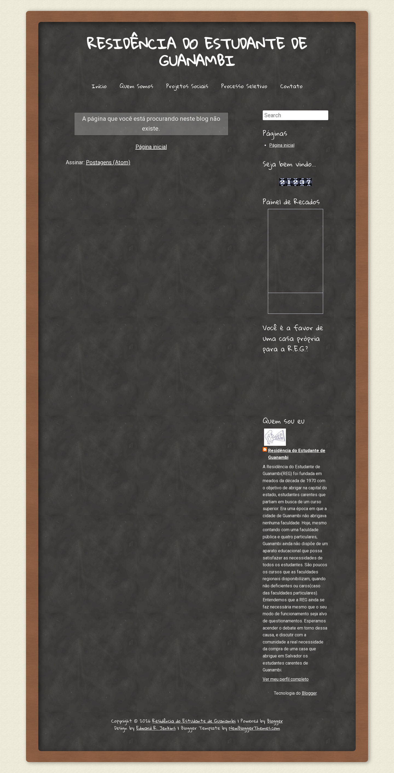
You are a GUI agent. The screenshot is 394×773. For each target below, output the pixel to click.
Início (99, 86)
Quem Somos (136, 86)
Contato (291, 86)
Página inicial (151, 146)
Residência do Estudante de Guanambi (197, 52)
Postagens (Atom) (108, 162)
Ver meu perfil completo (286, 679)
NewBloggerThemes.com (254, 728)
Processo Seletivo (244, 86)
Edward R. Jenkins (156, 728)
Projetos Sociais (187, 86)
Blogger (309, 693)
